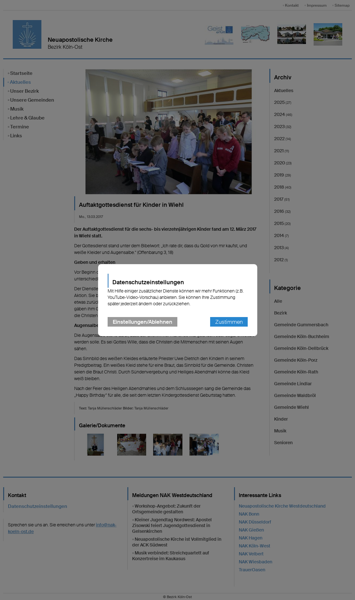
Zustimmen (229, 321)
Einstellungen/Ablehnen (142, 321)
